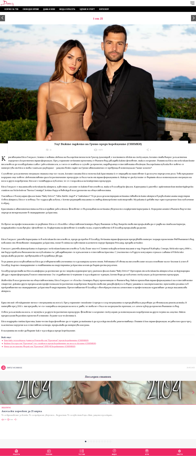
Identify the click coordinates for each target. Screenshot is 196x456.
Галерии (49, 451)
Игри (147, 451)
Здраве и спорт (87, 9)
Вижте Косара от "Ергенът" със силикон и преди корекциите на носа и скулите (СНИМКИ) (50, 343)
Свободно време (31, 9)
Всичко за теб (11, 9)
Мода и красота (67, 9)
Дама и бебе (49, 9)
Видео (114, 451)
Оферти (180, 451)
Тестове (81, 451)
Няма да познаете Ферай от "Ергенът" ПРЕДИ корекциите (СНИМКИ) (39, 346)
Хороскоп (104, 9)
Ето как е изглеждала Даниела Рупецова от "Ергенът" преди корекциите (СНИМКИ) (46, 340)
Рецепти (16, 451)
